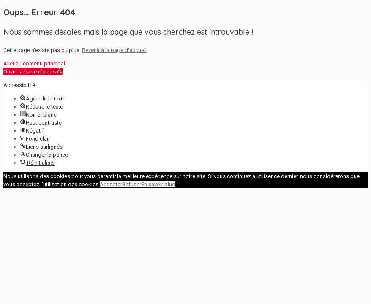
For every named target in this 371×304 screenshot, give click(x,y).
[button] (33, 71)
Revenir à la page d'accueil (114, 50)
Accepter (111, 184)
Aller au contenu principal (34, 63)
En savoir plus (158, 184)
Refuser (131, 184)
